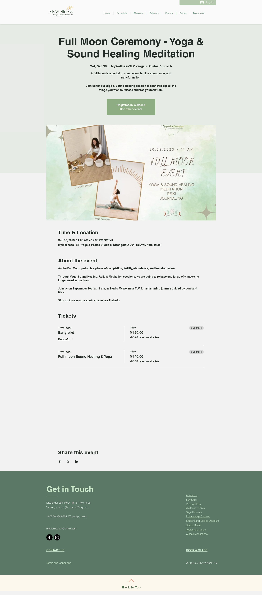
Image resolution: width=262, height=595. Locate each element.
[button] (138, 13)
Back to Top (131, 587)
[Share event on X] (68, 461)
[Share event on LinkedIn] (76, 461)
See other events (131, 109)
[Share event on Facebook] (59, 461)
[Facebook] (49, 537)
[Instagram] (57, 537)
